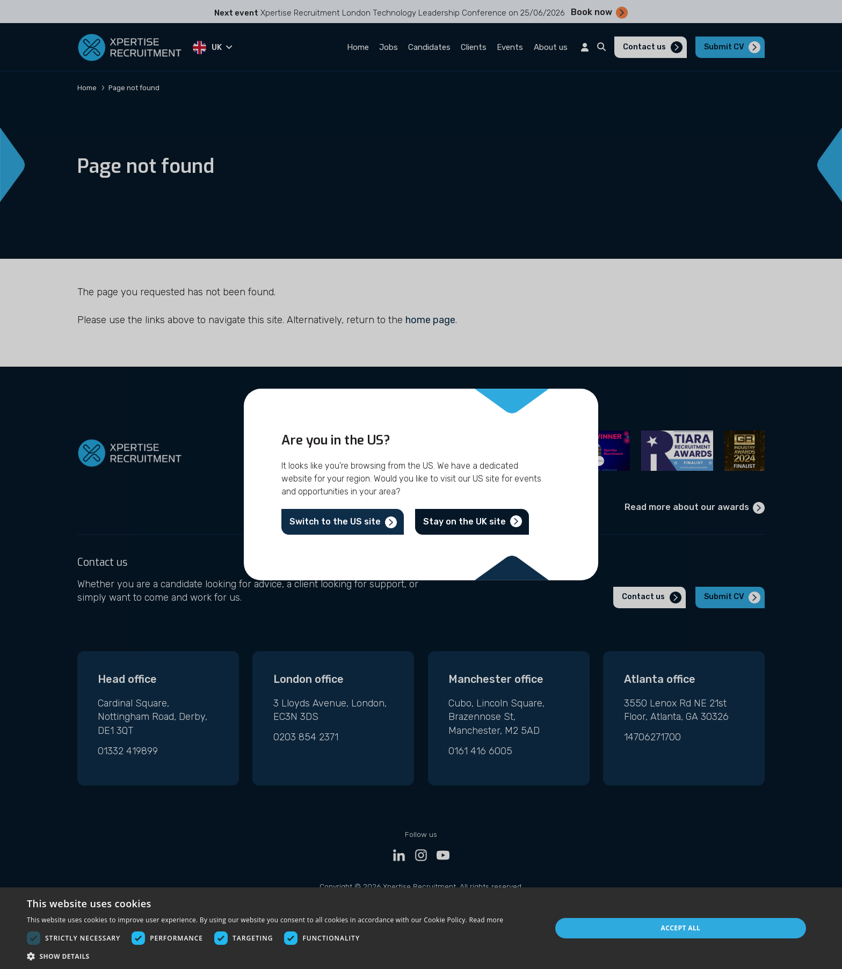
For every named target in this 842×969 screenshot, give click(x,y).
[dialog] (421, 928)
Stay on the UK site (464, 521)
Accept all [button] (681, 927)
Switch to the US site (335, 521)
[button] (265, 956)
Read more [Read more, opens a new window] (486, 919)
